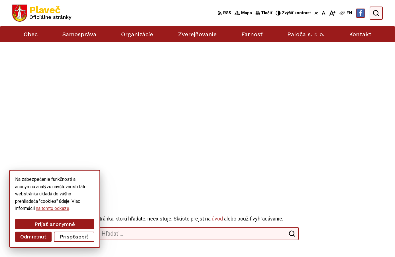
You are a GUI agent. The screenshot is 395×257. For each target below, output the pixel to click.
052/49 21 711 (336, 208)
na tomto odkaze (17, 208)
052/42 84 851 (336, 202)
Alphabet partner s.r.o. (87, 242)
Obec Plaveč (159, 242)
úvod (217, 73)
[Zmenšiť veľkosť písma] (316, 13)
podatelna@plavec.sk (342, 215)
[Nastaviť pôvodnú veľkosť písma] (323, 13)
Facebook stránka (338, 221)
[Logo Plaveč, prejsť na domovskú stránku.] (42, 13)
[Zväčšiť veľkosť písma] (332, 13)
